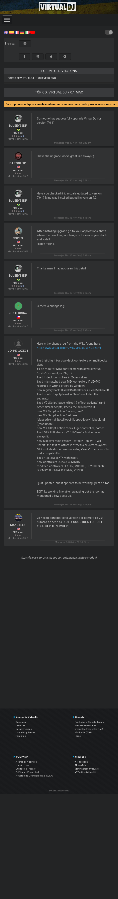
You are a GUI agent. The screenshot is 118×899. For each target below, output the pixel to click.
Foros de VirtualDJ (21, 78)
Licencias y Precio (25, 732)
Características (24, 729)
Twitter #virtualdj (85, 772)
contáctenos (22, 765)
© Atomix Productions (59, 790)
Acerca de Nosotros (26, 761)
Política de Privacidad (27, 772)
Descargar (21, 722)
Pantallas (21, 736)
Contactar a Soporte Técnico (90, 722)
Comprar (20, 725)
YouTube (81, 765)
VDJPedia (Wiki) (83, 732)
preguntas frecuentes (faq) (89, 729)
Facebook (81, 761)
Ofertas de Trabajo (26, 768)
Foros (78, 736)
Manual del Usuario (85, 725)
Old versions (47, 78)
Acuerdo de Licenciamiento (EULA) (34, 775)
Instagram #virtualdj (87, 768)
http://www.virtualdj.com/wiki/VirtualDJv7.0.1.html (69, 347)
